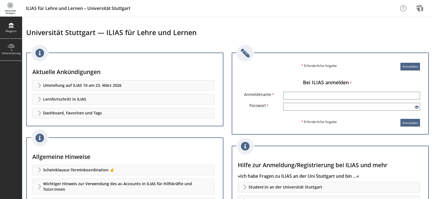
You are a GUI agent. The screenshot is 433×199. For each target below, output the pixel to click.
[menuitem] (420, 8)
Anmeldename (259, 94)
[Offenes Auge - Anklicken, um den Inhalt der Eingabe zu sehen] (417, 107)
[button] (123, 85)
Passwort (259, 105)
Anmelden (410, 66)
